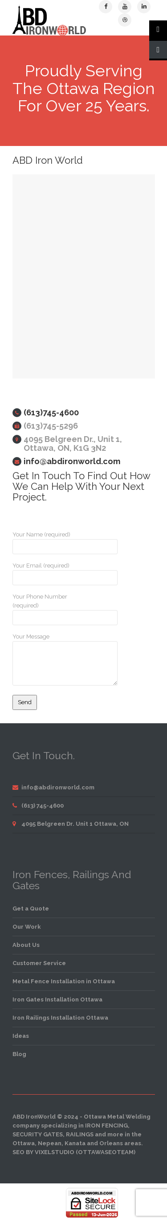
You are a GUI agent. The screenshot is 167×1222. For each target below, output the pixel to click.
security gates (37, 1134)
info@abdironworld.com (72, 461)
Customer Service (39, 963)
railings (80, 1134)
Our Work (26, 926)
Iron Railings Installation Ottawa (60, 1017)
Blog (19, 1054)
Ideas (20, 1036)
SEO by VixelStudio (43, 1152)
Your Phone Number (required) (45, 609)
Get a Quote (30, 908)
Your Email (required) (45, 573)
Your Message (45, 659)
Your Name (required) (45, 542)
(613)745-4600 (51, 412)
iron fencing (106, 1125)
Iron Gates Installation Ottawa (57, 999)
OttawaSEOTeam (106, 1152)
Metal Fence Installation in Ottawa (63, 981)
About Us (26, 945)
